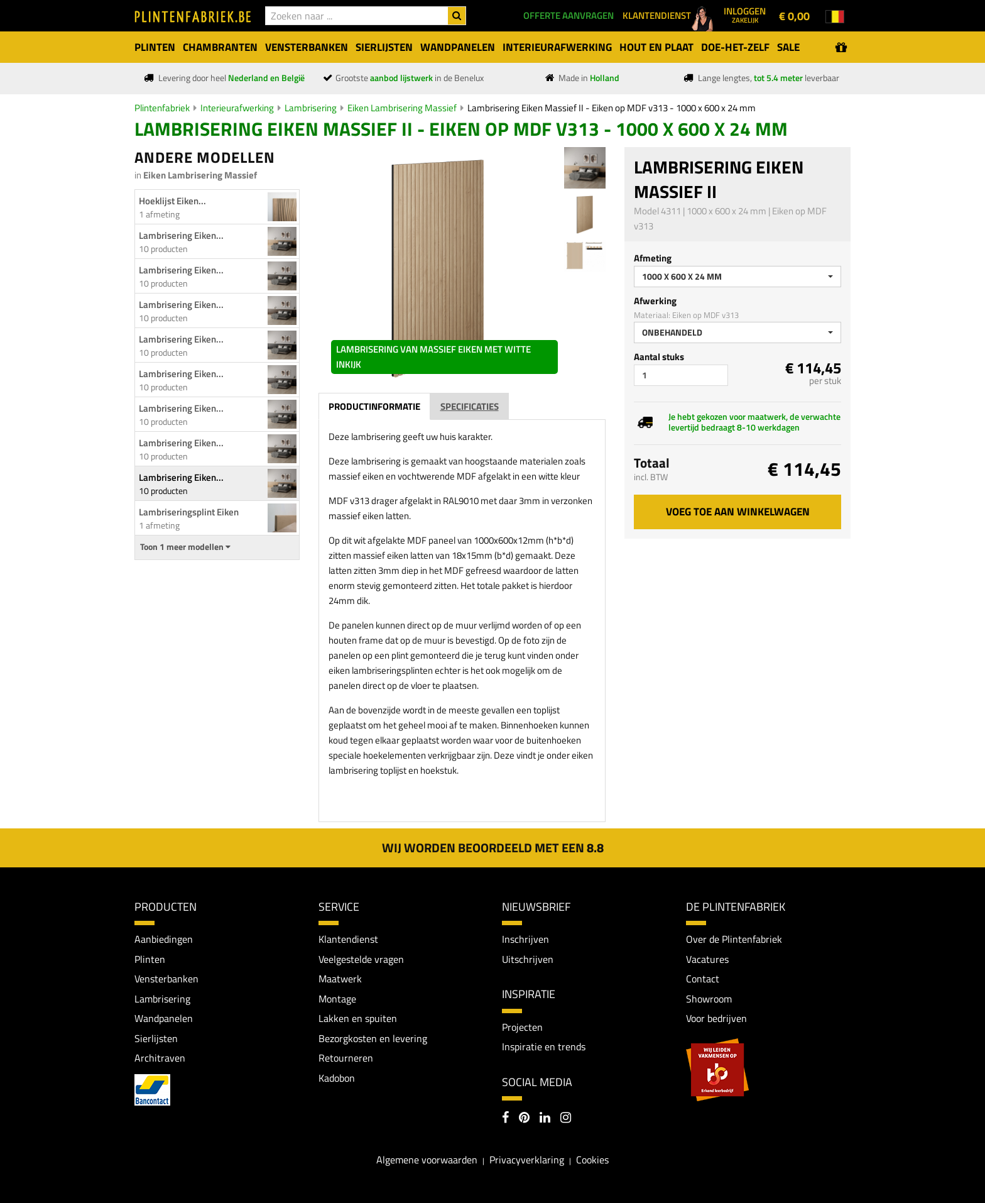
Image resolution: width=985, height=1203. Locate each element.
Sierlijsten (156, 1038)
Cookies (592, 1160)
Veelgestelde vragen (361, 959)
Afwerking (655, 301)
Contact (702, 979)
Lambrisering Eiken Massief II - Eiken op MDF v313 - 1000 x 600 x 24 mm (611, 108)
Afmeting (653, 258)
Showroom (709, 998)
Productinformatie (374, 406)
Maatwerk (340, 979)
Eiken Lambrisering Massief (402, 108)
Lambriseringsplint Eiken (189, 512)
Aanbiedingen (163, 939)
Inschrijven (525, 939)
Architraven (159, 1058)
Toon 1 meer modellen (185, 547)
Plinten (149, 959)
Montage (337, 998)
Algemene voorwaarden (426, 1160)
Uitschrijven (527, 959)
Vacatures (707, 959)
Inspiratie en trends (543, 1046)
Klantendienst (348, 939)
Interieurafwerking (237, 108)
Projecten (522, 1027)
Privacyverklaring (526, 1160)
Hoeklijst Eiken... (172, 201)
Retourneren (345, 1058)
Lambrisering (311, 108)
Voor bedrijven (716, 1018)
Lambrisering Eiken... (181, 235)
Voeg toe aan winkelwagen (738, 511)
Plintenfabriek (162, 108)
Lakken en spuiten (357, 1018)
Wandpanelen (163, 1018)
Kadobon (336, 1078)
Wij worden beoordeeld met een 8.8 (493, 847)
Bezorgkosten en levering (372, 1038)
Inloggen (745, 14)
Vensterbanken (166, 979)
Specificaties (469, 406)
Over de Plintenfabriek (734, 939)
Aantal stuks (659, 356)
